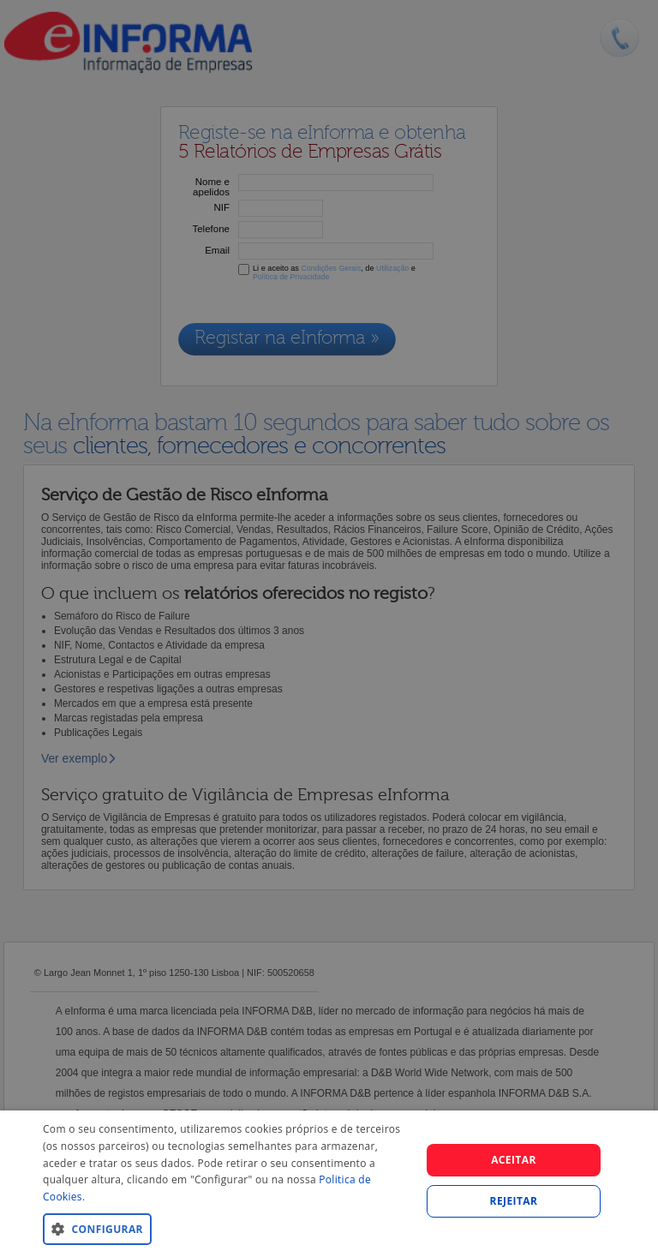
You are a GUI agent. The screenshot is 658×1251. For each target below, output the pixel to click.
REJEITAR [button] (514, 1201)
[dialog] (329, 1180)
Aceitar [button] (513, 1159)
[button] (226, 1228)
